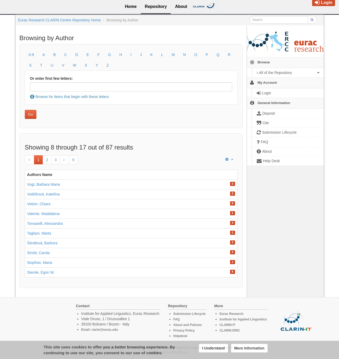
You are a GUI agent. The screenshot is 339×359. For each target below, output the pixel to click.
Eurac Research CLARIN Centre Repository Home (59, 20)
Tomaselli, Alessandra (45, 223)
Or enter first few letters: (51, 78)
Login (323, 2)
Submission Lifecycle (189, 314)
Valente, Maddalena (43, 214)
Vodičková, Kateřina (43, 194)
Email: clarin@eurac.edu (99, 330)
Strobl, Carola (38, 253)
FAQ (176, 319)
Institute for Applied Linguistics (243, 319)
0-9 (31, 55)
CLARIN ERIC (229, 330)
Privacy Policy (184, 330)
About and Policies (187, 325)
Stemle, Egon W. (41, 272)
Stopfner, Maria (39, 262)
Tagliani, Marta (39, 233)
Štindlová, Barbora (42, 243)
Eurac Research (231, 314)
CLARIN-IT (227, 325)
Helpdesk (180, 336)
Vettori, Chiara (39, 204)
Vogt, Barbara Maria (43, 184)
